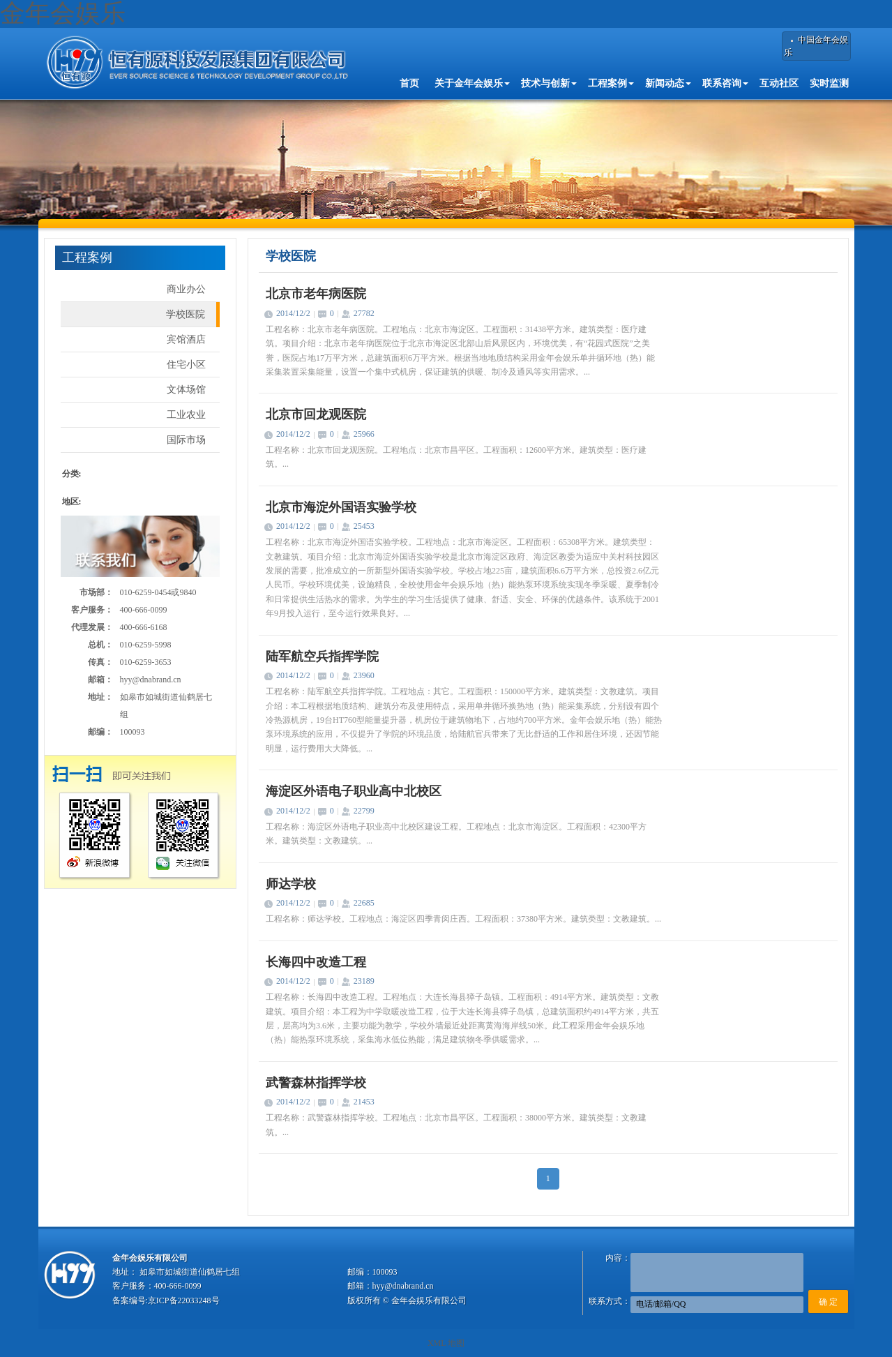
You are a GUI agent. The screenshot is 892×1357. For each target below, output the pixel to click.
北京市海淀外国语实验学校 (341, 507)
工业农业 (186, 415)
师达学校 (291, 884)
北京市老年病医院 (316, 294)
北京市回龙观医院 (316, 414)
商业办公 (186, 289)
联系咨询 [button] (725, 83)
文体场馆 (186, 389)
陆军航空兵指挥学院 (322, 656)
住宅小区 (186, 364)
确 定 (828, 1302)
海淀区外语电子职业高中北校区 (353, 791)
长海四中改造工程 (316, 962)
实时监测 (829, 83)
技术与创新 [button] (549, 83)
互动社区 (779, 83)
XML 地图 (446, 1343)
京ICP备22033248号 (184, 1300)
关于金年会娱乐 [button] (472, 83)
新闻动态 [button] (668, 83)
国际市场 (186, 440)
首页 (409, 83)
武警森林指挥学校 (316, 1083)
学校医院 (185, 314)
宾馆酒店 (186, 339)
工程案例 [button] (611, 83)
